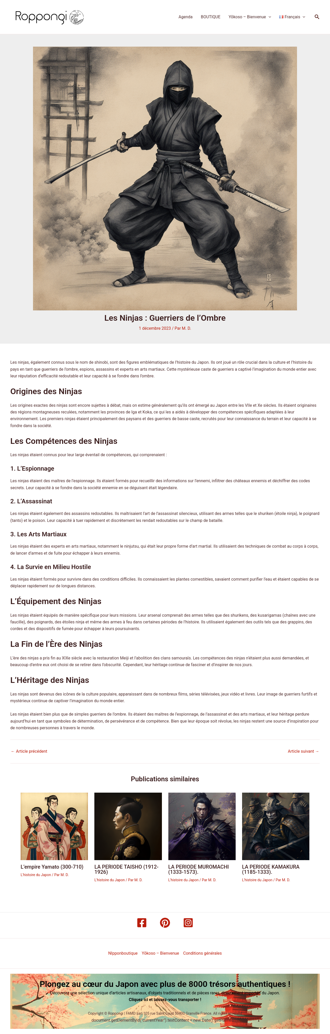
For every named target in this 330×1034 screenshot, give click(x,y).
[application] (268, 17)
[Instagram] (188, 923)
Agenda (186, 16)
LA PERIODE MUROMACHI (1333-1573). (198, 869)
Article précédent (29, 751)
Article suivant (303, 751)
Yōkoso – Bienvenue (250, 17)
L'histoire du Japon (36, 875)
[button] (317, 17)
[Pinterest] (165, 923)
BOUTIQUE (210, 16)
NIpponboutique (123, 953)
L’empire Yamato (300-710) (52, 867)
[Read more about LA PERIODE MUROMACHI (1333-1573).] (202, 826)
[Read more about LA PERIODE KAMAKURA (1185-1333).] (275, 826)
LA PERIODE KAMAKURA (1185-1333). (271, 869)
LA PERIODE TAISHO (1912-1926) (126, 869)
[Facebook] (142, 923)
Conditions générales (202, 953)
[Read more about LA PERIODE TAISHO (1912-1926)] (128, 826)
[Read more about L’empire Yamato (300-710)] (54, 826)
